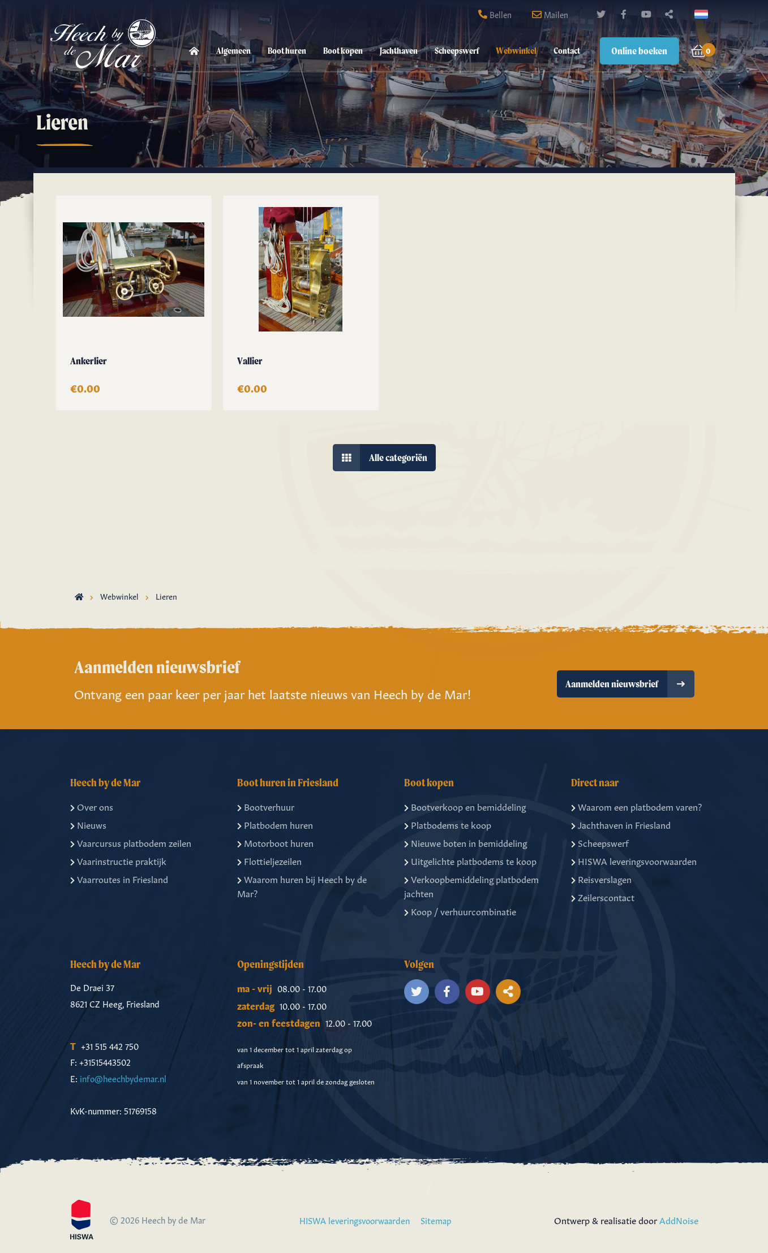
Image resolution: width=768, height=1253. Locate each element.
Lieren (166, 595)
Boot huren (287, 50)
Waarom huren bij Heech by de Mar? (302, 885)
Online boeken (639, 51)
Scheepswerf (457, 50)
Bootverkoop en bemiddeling (465, 805)
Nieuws (88, 823)
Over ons (91, 805)
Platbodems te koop (447, 823)
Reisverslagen (601, 878)
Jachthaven (399, 50)
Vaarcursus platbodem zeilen (130, 842)
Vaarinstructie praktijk (118, 860)
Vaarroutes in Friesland (119, 878)
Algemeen (233, 50)
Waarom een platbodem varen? (636, 805)
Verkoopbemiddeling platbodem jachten (471, 885)
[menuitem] (194, 51)
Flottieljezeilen (269, 860)
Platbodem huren (275, 823)
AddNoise (678, 1219)
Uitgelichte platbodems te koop (470, 860)
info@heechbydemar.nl (123, 1077)
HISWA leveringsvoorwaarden (634, 860)
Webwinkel (516, 50)
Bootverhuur (265, 805)
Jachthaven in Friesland (621, 823)
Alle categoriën (380, 457)
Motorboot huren (275, 842)
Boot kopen (343, 50)
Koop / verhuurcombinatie (460, 911)
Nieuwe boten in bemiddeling (465, 842)
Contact (567, 50)
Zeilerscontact (602, 896)
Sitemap (436, 1220)
